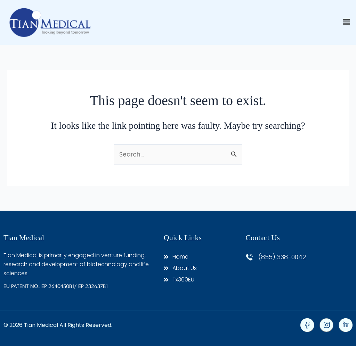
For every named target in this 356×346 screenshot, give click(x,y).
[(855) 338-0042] (249, 257)
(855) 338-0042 (282, 257)
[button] (347, 22)
